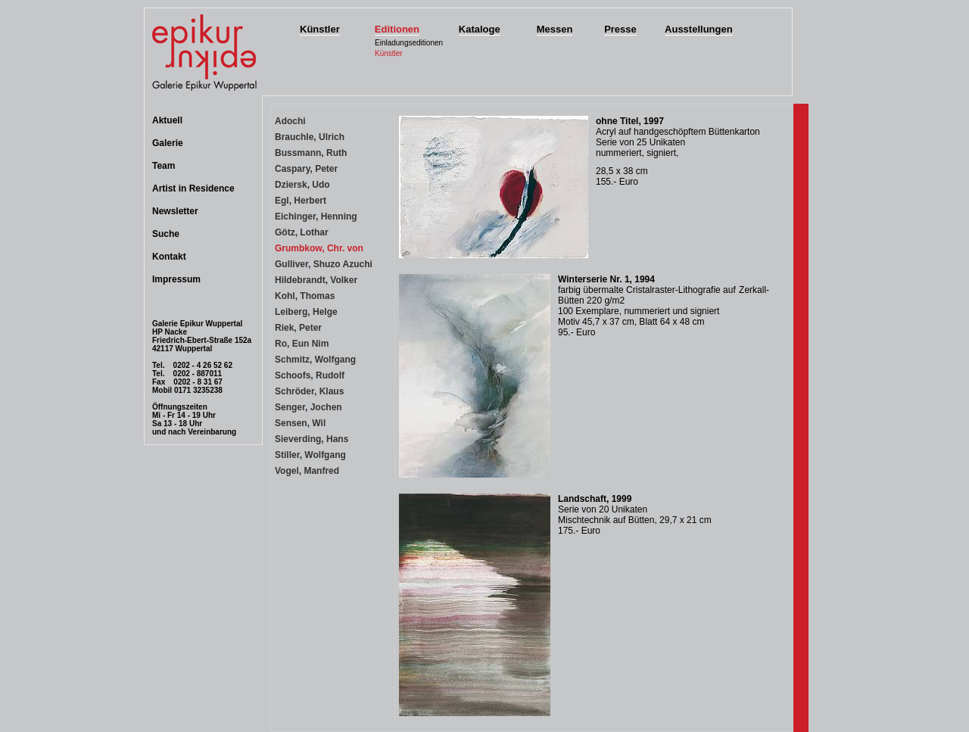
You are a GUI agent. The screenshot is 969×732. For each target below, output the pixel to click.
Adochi (290, 121)
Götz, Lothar (302, 232)
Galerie (167, 143)
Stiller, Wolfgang (310, 455)
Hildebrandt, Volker (316, 280)
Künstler (320, 29)
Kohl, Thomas (305, 296)
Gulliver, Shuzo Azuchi (323, 264)
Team (163, 165)
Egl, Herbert (300, 200)
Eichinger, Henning (316, 216)
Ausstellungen (699, 29)
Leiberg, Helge (306, 312)
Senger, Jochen (308, 407)
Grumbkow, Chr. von (319, 248)
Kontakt (169, 256)
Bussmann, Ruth (311, 153)
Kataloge (479, 29)
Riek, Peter (298, 327)
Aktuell (167, 120)
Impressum (176, 279)
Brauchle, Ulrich (309, 137)
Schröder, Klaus (309, 391)
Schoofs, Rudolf (309, 375)
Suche (165, 234)
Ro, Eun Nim (302, 343)
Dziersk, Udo (302, 184)
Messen (555, 29)
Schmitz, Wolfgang (315, 359)
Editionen (397, 29)
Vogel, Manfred (307, 471)
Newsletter (175, 211)
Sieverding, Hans (311, 439)
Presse (620, 29)
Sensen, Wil (300, 423)
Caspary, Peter (306, 169)
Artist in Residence (193, 188)
